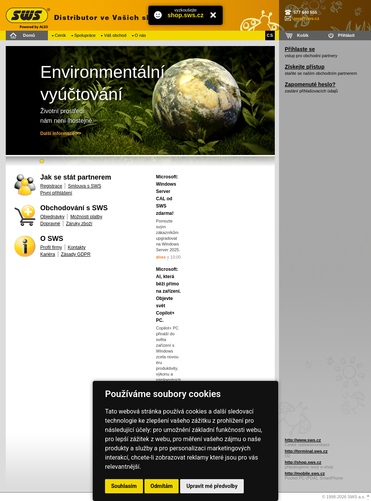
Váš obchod (115, 35)
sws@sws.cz (306, 18)
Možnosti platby (86, 216)
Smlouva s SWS (84, 186)
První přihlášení (56, 193)
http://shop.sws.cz (303, 462)
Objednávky (52, 216)
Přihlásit (346, 35)
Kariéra (47, 254)
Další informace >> (60, 133)
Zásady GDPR (75, 254)
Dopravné (50, 223)
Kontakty (77, 247)
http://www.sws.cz (303, 440)
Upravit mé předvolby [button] (211, 486)
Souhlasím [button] (124, 486)
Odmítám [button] (162, 486)
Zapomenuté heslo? (310, 84)
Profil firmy (51, 247)
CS (270, 35)
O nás (140, 35)
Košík (303, 35)
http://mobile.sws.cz (305, 473)
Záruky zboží (79, 223)
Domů (29, 35)
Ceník (60, 35)
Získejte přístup (304, 67)
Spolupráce (85, 35)
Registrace (51, 186)
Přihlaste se (300, 49)
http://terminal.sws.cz (306, 451)
